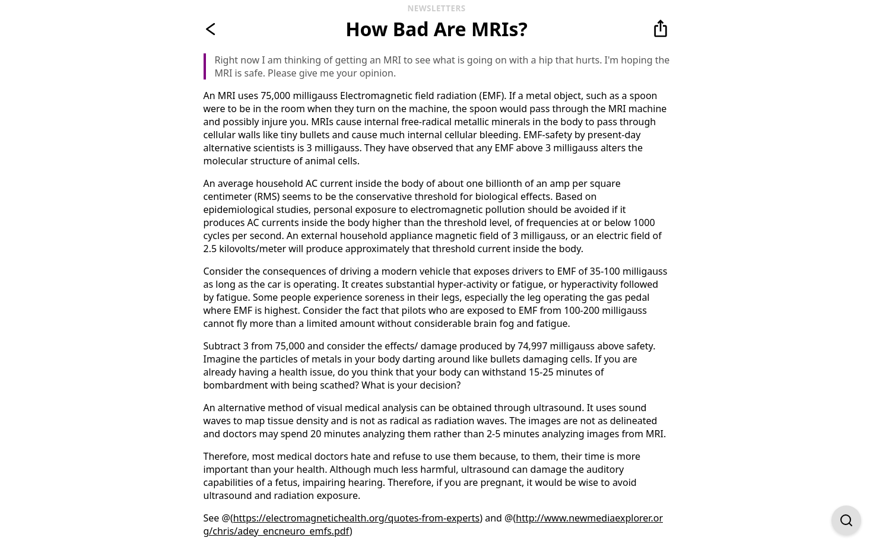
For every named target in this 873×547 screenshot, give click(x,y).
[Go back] (213, 29)
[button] (660, 29)
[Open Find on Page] (846, 520)
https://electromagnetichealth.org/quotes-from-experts (356, 517)
